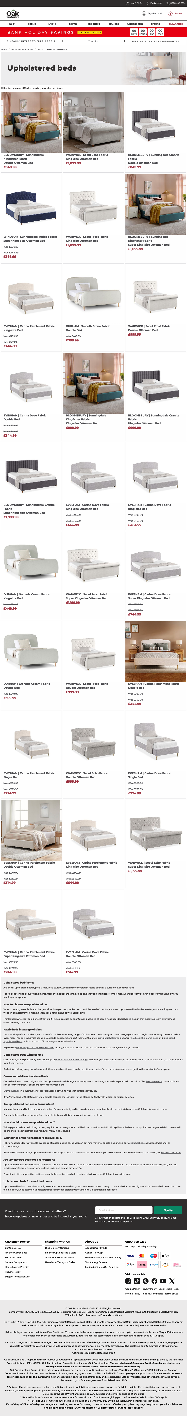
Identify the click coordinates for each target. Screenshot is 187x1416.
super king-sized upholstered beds (35, 1047)
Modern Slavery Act (95, 1257)
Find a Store (69, 1252)
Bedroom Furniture (22, 49)
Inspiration (69, 1257)
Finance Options (54, 1252)
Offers (155, 24)
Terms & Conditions (152, 1293)
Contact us (10, 1248)
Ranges (114, 24)
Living (52, 24)
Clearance (176, 24)
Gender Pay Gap (94, 1252)
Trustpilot (93, 41)
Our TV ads (101, 1248)
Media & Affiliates (94, 1267)
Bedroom (93, 24)
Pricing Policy (132, 1293)
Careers (103, 1262)
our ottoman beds (90, 1069)
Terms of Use (171, 1293)
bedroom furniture (171, 1152)
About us (90, 1248)
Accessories (135, 24)
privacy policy (159, 1217)
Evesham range (154, 1081)
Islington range (74, 1097)
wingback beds (136, 1143)
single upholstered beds (112, 1038)
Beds (40, 49)
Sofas (73, 24)
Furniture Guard (13, 1257)
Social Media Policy (169, 1289)
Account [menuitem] (152, 13)
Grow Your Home (54, 1257)
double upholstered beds (144, 1038)
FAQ (19, 1248)
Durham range (11, 1090)
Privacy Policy (149, 1289)
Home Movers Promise (17, 1267)
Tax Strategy (91, 1262)
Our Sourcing (111, 1267)
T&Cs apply (158, 1335)
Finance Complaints (16, 1252)
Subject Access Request (17, 1276)
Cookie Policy (132, 1289)
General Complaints (15, 1262)
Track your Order (66, 1262)
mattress (39, 1174)
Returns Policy (12, 1272)
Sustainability (113, 1257)
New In (11, 24)
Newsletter (51, 1262)
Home (4, 49)
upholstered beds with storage (71, 1059)
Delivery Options (60, 1248)
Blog (47, 1248)
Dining (32, 24)
